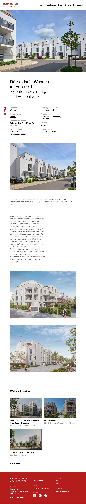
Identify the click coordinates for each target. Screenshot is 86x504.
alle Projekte (16, 463)
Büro (60, 5)
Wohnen (13, 110)
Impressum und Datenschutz (64, 491)
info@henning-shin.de (41, 488)
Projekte (41, 5)
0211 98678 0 (38, 481)
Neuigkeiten (78, 5)
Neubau (13, 117)
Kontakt (68, 5)
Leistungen (51, 5)
